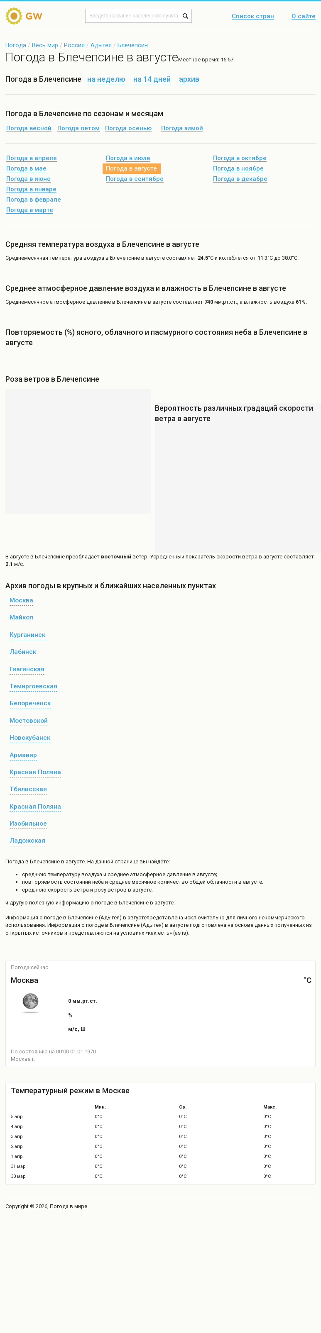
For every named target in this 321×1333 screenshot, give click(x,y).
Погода (15, 45)
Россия (74, 45)
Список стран (253, 16)
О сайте (304, 16)
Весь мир (45, 45)
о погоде (51, 917)
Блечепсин (133, 45)
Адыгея (101, 45)
